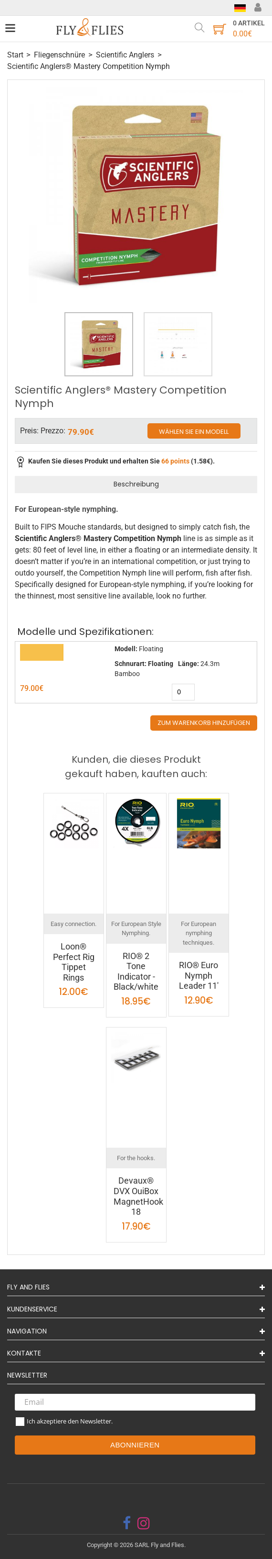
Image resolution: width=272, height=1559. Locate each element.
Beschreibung (136, 484)
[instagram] (143, 1523)
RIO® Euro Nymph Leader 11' (199, 975)
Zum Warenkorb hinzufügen (203, 722)
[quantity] (183, 692)
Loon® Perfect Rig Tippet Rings (73, 962)
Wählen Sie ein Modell (194, 431)
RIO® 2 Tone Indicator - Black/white (136, 971)
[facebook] (127, 1523)
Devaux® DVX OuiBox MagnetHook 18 (138, 1196)
